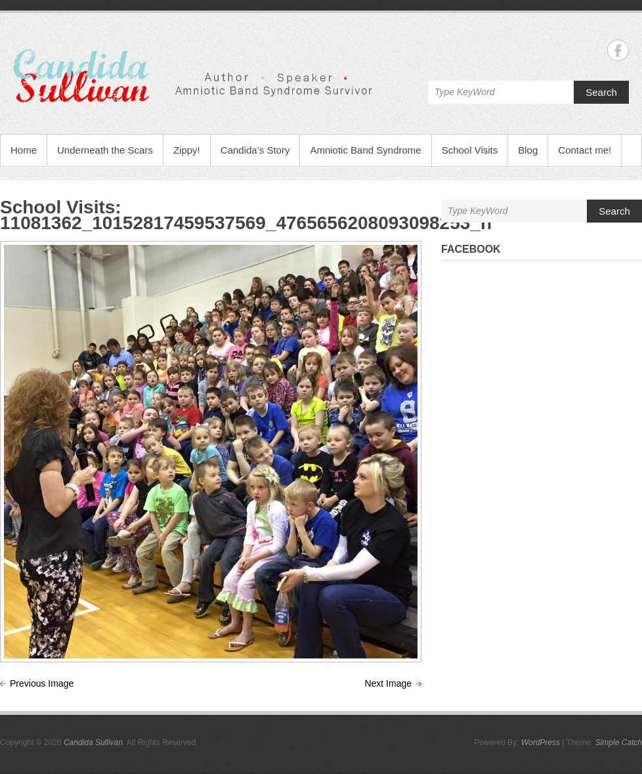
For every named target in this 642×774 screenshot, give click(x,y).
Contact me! (584, 150)
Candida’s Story (255, 150)
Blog (528, 150)
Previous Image (42, 683)
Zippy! (186, 150)
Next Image (388, 683)
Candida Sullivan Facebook (618, 50)
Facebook (471, 249)
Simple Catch (618, 742)
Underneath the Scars (105, 150)
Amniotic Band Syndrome (365, 150)
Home (24, 150)
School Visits (470, 150)
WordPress (540, 742)
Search (601, 92)
